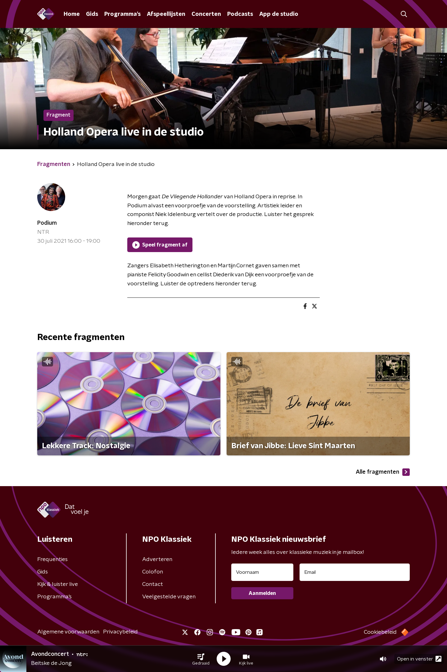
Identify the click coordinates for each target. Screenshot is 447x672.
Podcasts (240, 14)
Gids (92, 14)
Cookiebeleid (380, 632)
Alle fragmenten (383, 472)
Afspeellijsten (166, 14)
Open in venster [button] (419, 659)
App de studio (278, 14)
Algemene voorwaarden (68, 632)
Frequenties (52, 559)
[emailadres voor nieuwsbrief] (355, 572)
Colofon (152, 572)
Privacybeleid (120, 632)
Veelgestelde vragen (169, 597)
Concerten (206, 14)
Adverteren (157, 559)
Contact (152, 584)
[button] (201, 659)
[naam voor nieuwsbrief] (262, 572)
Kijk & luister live (57, 584)
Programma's (122, 14)
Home (72, 14)
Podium (47, 223)
